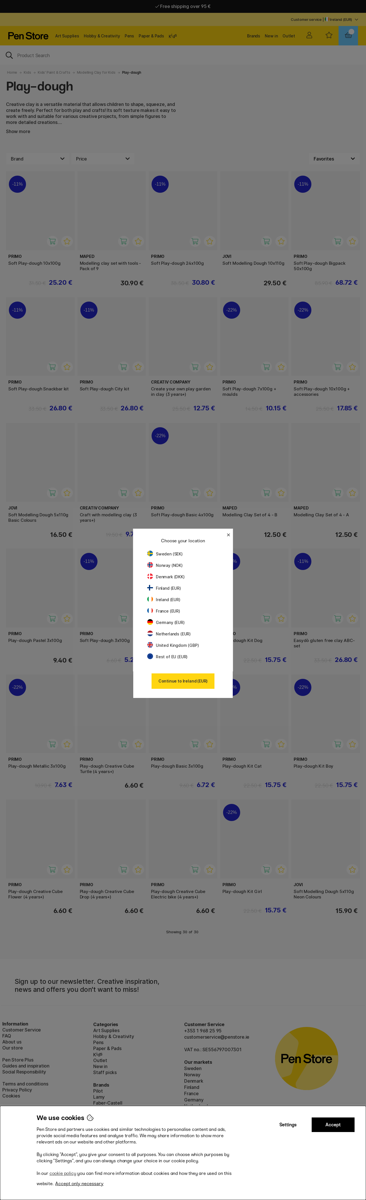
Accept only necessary (79, 1183)
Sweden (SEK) (165, 553)
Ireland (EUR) (163, 599)
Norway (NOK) (165, 565)
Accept (333, 1124)
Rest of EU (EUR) (167, 656)
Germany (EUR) (166, 622)
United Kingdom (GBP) (173, 645)
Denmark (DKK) (166, 576)
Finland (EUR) (164, 588)
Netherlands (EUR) (169, 633)
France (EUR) (163, 611)
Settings (288, 1124)
